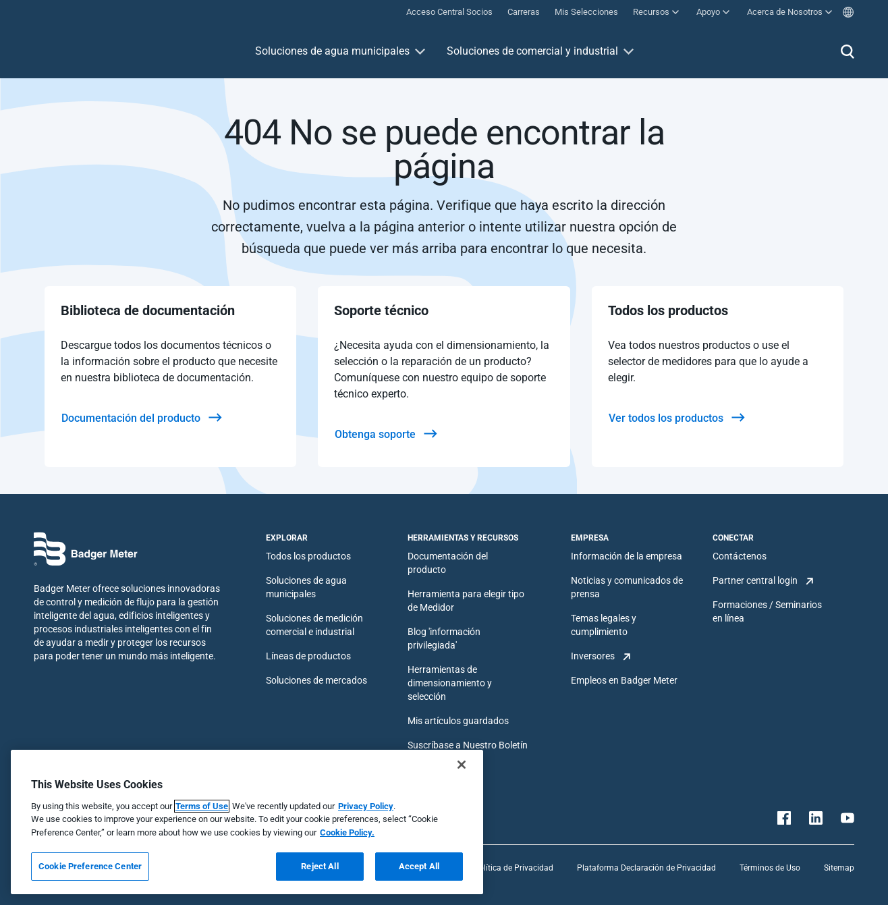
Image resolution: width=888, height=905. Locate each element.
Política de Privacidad (513, 868)
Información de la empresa (626, 556)
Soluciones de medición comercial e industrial (314, 625)
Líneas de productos (308, 656)
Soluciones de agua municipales (332, 51)
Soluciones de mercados (316, 680)
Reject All (319, 866)
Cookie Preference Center (90, 866)
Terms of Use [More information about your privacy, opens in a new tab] (201, 806)
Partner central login (755, 580)
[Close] (461, 764)
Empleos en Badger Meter (624, 680)
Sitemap (839, 868)
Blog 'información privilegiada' (444, 638)
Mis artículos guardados (458, 720)
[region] (247, 822)
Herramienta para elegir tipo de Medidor (466, 600)
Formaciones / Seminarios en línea (767, 611)
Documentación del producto (448, 563)
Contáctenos (740, 556)
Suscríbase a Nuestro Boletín (468, 745)
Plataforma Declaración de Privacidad (646, 868)
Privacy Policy (365, 806)
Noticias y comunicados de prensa (627, 587)
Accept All (419, 866)
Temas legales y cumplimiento (603, 625)
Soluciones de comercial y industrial (532, 51)
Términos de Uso (770, 868)
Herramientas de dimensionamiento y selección (450, 683)
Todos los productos (308, 556)
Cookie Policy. (347, 832)
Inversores (593, 656)
